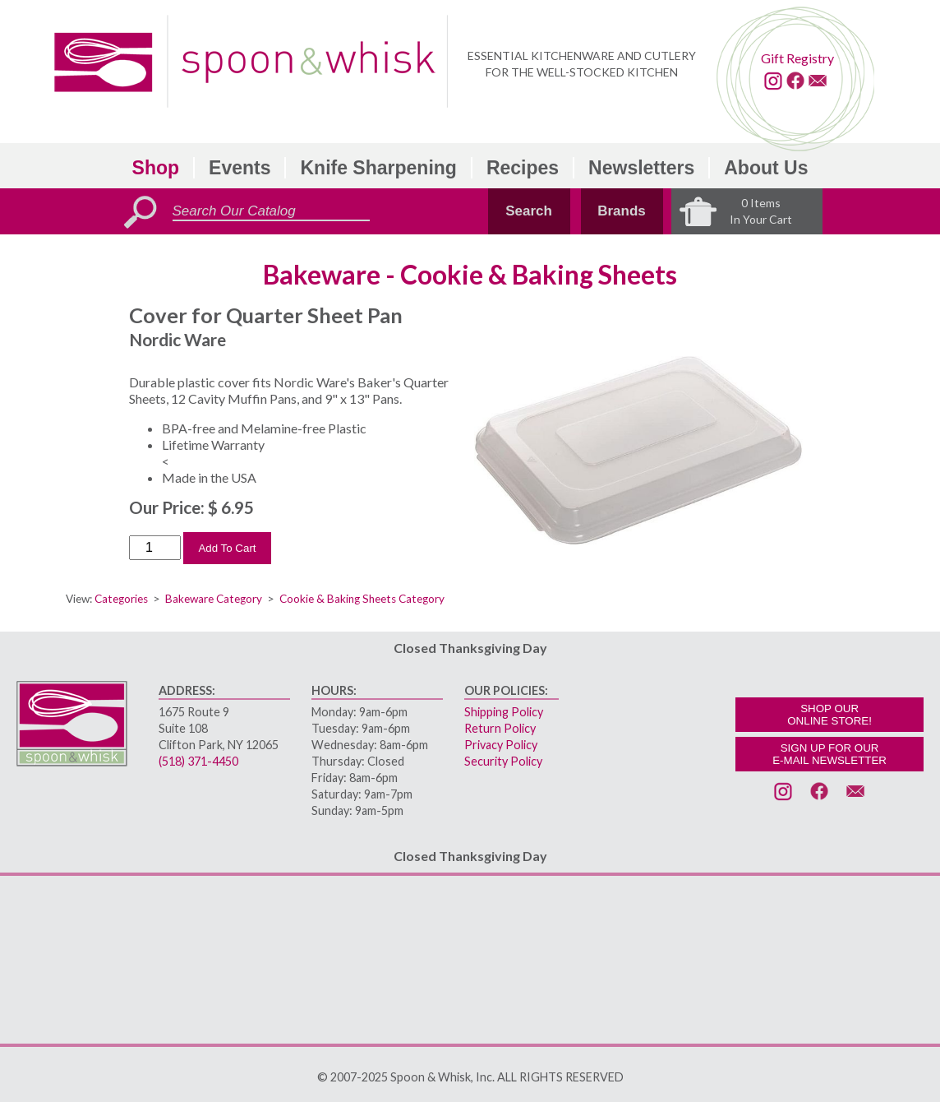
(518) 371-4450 (198, 761)
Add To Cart (227, 548)
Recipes (522, 167)
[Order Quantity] (155, 547)
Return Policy (500, 728)
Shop (156, 167)
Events (239, 167)
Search (528, 211)
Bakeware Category (213, 598)
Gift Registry (797, 58)
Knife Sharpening (378, 167)
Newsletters (641, 167)
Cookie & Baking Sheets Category (362, 598)
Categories (121, 598)
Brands (621, 211)
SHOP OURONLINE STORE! (829, 714)
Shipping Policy (503, 712)
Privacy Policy (500, 745)
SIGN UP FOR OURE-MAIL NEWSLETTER (829, 754)
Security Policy (503, 761)
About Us (766, 167)
